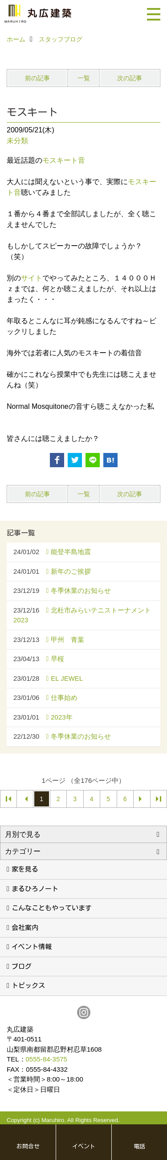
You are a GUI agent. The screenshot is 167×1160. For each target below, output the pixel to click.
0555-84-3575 (46, 1059)
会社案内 (25, 927)
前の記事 (37, 78)
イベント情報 (32, 946)
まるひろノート (35, 888)
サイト (31, 278)
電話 (139, 1146)
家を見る (25, 869)
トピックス (28, 985)
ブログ (22, 966)
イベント (83, 1146)
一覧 (83, 78)
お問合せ (28, 1146)
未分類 (17, 140)
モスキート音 (63, 160)
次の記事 (129, 78)
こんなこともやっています (52, 908)
